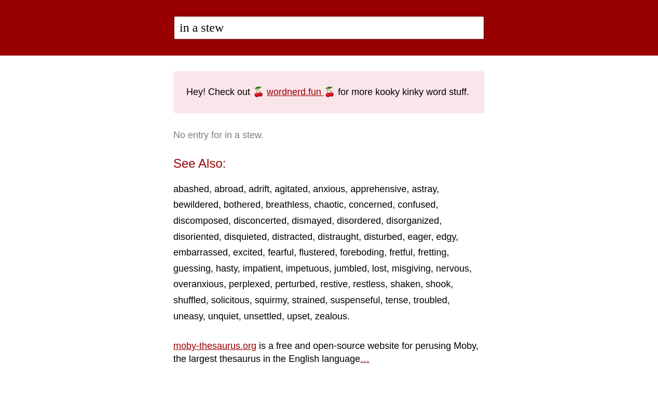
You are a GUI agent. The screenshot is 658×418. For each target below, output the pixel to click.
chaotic (329, 204)
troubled (430, 300)
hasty (227, 268)
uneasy (188, 316)
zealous (331, 316)
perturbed (295, 284)
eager (419, 237)
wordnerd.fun (295, 92)
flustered (317, 252)
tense (397, 300)
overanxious (198, 284)
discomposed (200, 220)
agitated (291, 189)
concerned (370, 204)
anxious (329, 189)
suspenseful (355, 300)
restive (334, 284)
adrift (259, 189)
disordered (359, 220)
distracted (292, 237)
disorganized (412, 220)
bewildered (195, 204)
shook (438, 284)
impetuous (307, 268)
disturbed (383, 237)
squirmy (271, 300)
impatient (262, 268)
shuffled (189, 300)
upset (298, 316)
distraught (338, 237)
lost (379, 268)
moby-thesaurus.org (214, 346)
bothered (242, 204)
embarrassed (200, 252)
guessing (192, 268)
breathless (287, 204)
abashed (191, 189)
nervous (452, 268)
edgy (446, 237)
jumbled (350, 268)
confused (416, 204)
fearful (281, 252)
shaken (405, 284)
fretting (432, 252)
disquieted (245, 237)
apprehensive (378, 189)
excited (248, 252)
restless (369, 284)
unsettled (263, 316)
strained (308, 300)
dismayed (312, 220)
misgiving (411, 268)
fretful (401, 252)
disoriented (196, 237)
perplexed (249, 284)
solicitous (230, 300)
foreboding (362, 252)
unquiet (223, 316)
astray (424, 189)
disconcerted (260, 220)
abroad (228, 189)
